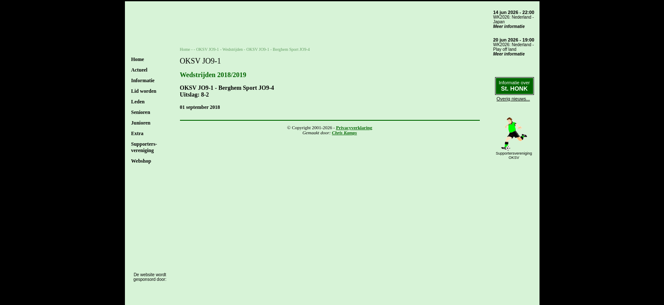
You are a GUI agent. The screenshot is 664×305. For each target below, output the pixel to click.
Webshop (141, 161)
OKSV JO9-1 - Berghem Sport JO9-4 (278, 49)
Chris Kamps (344, 132)
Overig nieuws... (513, 98)
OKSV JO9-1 (207, 49)
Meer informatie (509, 26)
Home (137, 59)
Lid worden (144, 91)
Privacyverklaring (354, 127)
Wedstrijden (232, 49)
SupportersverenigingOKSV (514, 155)
